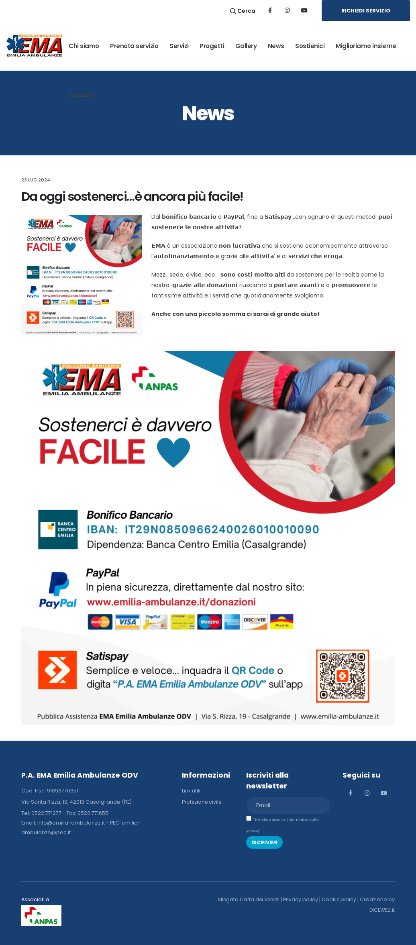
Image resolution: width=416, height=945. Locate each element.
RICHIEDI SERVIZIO (365, 10)
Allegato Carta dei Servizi (253, 899)
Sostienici (309, 46)
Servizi (179, 46)
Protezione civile (203, 801)
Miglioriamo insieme (366, 46)
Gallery (246, 46)
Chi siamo (84, 46)
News (276, 46)
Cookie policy (346, 899)
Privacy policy (307, 899)
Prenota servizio (134, 46)
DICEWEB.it (382, 909)
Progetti (212, 46)
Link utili (191, 790)
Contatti (81, 95)
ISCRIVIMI (264, 842)
